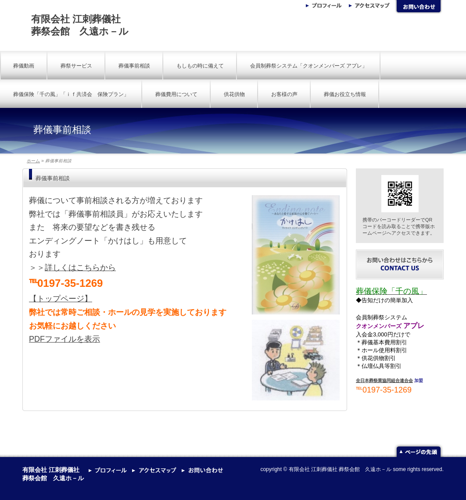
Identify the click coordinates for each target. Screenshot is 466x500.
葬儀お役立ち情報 (345, 94)
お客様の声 (284, 94)
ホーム (33, 160)
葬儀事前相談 (134, 66)
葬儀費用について (176, 94)
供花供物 (234, 94)
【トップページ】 (60, 298)
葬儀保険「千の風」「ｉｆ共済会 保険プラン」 (71, 94)
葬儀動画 (23, 66)
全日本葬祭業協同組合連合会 (384, 380)
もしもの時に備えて (200, 66)
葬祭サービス (76, 66)
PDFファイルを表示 (64, 339)
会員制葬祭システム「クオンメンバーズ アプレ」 (308, 66)
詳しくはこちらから (80, 267)
